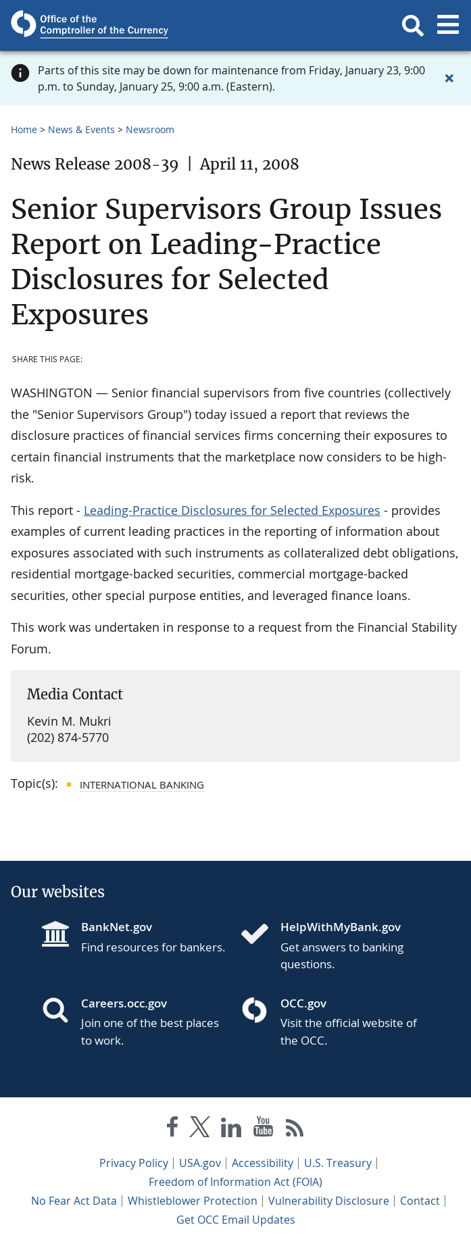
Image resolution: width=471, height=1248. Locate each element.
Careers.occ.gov (124, 1003)
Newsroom (150, 129)
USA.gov (200, 1162)
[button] (412, 25)
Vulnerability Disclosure (328, 1200)
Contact (420, 1200)
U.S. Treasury (338, 1162)
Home (24, 129)
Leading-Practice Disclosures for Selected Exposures (232, 510)
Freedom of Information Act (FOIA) (235, 1181)
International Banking (142, 784)
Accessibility (262, 1162)
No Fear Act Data (74, 1200)
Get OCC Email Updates (235, 1219)
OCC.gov (303, 1003)
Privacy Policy (133, 1162)
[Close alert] (449, 78)
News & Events (81, 129)
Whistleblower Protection (192, 1200)
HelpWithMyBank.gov (340, 926)
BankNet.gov (116, 926)
